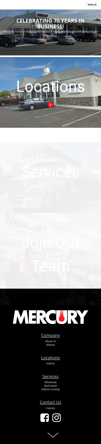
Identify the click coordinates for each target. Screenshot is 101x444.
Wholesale (50, 382)
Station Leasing (50, 389)
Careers (50, 408)
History (50, 344)
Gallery (50, 363)
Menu (92, 5)
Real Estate (50, 385)
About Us (50, 341)
